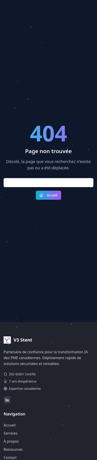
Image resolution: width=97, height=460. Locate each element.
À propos (11, 441)
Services (10, 433)
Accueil (48, 195)
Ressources (13, 449)
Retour (48, 182)
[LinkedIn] (7, 399)
